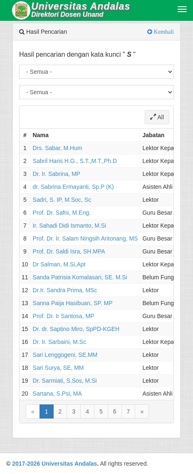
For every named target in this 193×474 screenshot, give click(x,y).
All (157, 117)
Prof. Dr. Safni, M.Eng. (62, 212)
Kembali (163, 32)
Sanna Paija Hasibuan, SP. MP (73, 303)
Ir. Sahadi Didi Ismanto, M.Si (69, 225)
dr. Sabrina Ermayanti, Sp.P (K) (73, 186)
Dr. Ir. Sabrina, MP (56, 174)
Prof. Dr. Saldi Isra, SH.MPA (69, 251)
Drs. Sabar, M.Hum (57, 148)
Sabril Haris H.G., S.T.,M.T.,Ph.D (75, 161)
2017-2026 (26, 463)
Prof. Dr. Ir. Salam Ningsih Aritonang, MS (85, 238)
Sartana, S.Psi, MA (57, 393)
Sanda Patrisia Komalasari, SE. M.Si (80, 277)
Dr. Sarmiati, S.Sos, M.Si (65, 380)
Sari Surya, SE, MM (58, 367)
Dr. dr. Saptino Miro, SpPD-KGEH (76, 329)
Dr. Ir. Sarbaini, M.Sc (59, 342)
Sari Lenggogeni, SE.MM (65, 354)
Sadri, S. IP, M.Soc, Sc (62, 199)
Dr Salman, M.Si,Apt (59, 264)
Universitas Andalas (69, 463)
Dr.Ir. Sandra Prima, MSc (65, 290)
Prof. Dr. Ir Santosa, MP (63, 316)
